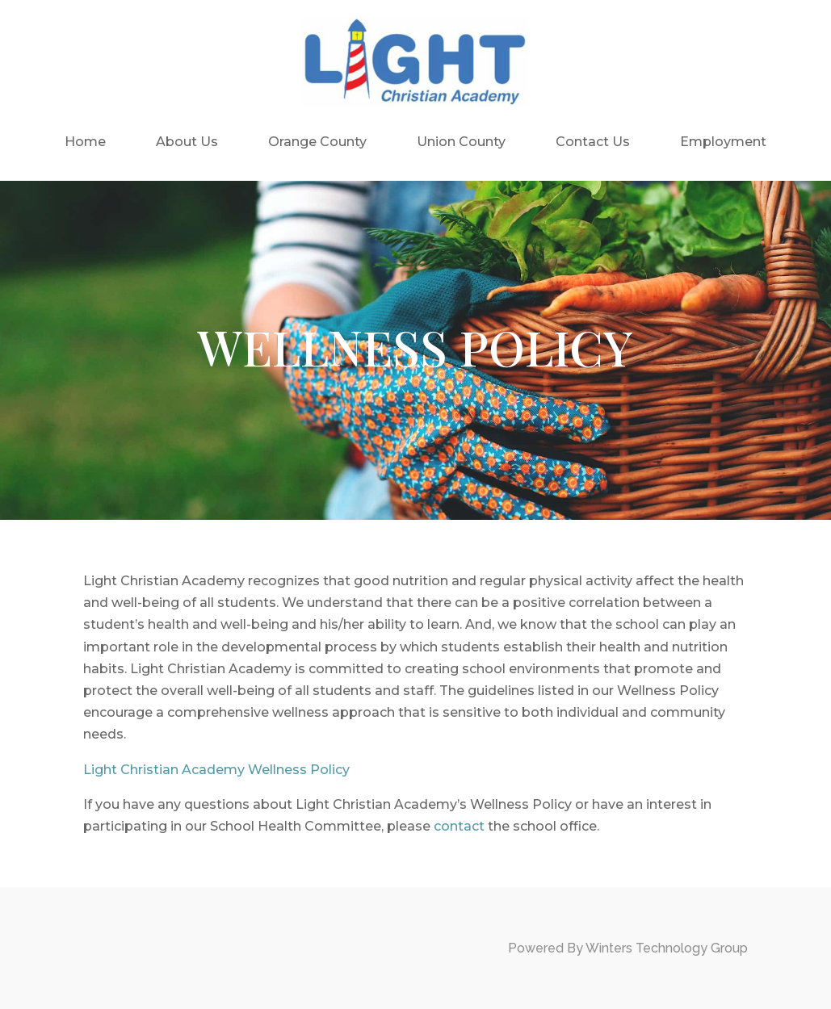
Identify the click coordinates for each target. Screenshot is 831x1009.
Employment (723, 141)
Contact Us (593, 141)
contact (459, 826)
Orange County (317, 141)
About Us (187, 141)
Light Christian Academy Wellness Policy (216, 769)
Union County (461, 141)
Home (85, 141)
